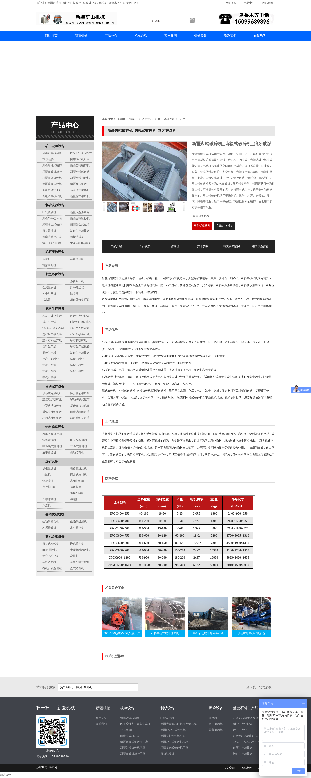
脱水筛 (46, 299)
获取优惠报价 (202, 225)
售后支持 (101, 718)
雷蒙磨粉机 (49, 265)
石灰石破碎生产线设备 (247, 718)
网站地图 (267, 3)
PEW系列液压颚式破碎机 (135, 724)
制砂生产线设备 (80, 230)
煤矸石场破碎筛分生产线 (208, 633)
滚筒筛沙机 (49, 230)
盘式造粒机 (77, 568)
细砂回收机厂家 (80, 299)
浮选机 (46, 505)
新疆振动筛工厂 (52, 190)
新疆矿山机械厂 (127, 119)
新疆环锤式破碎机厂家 (134, 741)
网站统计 (5, 775)
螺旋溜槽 (47, 481)
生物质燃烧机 (78, 521)
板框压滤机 (49, 468)
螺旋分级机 (77, 493)
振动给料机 (77, 452)
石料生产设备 (54, 309)
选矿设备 (51, 461)
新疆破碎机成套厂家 (132, 753)
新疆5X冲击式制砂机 (173, 730)
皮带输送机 (49, 452)
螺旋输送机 (49, 440)
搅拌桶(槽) (49, 487)
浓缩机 (46, 474)
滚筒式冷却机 (50, 543)
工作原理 (173, 246)
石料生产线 (49, 346)
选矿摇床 (75, 487)
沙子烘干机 (49, 293)
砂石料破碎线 (78, 340)
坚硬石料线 (77, 359)
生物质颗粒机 (54, 514)
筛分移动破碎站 (80, 393)
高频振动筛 (77, 481)
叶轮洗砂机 (49, 212)
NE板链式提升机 (52, 446)
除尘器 (74, 293)
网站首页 (231, 3)
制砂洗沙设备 (54, 205)
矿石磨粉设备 (54, 252)
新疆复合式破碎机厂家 (174, 747)
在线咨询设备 (224, 225)
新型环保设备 (54, 274)
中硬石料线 (49, 365)
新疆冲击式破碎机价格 (174, 741)
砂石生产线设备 (80, 328)
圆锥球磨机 (49, 499)
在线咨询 (260, 36)
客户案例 (170, 36)
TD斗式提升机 (78, 446)
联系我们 (230, 36)
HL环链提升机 (78, 440)
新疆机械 (81, 36)
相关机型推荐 (260, 246)
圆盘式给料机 (78, 474)
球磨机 (46, 259)
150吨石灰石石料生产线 (248, 741)
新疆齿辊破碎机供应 (132, 747)
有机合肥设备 (54, 537)
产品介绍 (116, 246)
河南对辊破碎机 (52, 153)
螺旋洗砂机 (77, 237)
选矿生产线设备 (52, 334)
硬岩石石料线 (50, 359)
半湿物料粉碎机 (80, 550)
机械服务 (200, 36)
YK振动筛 (48, 159)
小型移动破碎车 (52, 405)
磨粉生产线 (49, 352)
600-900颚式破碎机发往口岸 (121, 633)
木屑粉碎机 (49, 527)
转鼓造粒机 (49, 562)
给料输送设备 (54, 427)
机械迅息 (140, 36)
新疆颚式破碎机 (80, 196)
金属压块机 (49, 287)
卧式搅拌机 (77, 543)
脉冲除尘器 (77, 287)
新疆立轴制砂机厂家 (172, 736)
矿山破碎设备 (54, 146)
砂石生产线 (49, 322)
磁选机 (74, 499)
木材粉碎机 (77, 527)
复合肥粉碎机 (50, 556)
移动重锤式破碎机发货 (251, 633)
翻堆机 (74, 556)
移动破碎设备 (54, 386)
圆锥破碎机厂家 (80, 159)
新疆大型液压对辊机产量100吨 (179, 724)
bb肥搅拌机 (49, 550)
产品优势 (145, 246)
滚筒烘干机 (77, 281)
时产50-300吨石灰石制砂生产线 (253, 736)
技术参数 (202, 246)
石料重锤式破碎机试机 (165, 633)
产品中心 (249, 3)
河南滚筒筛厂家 (52, 237)
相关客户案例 (231, 246)
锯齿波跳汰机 (78, 468)
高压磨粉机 (77, 259)
